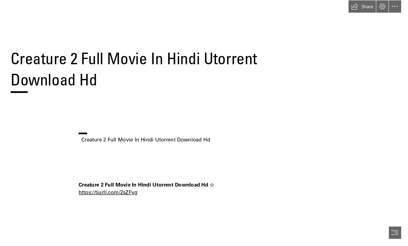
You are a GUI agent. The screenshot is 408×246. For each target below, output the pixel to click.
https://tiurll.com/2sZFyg (108, 192)
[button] (362, 6)
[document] (204, 123)
